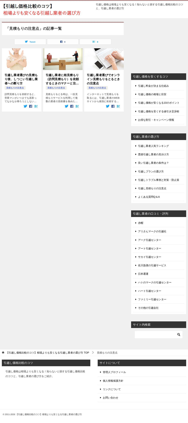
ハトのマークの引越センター (154, 282)
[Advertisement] (158, 45)
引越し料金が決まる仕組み (153, 85)
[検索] (158, 334)
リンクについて (112, 389)
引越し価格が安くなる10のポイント (159, 102)
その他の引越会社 (148, 307)
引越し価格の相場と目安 (152, 94)
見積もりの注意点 (15, 88)
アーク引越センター (149, 240)
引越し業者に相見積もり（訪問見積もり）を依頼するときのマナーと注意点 (62, 79)
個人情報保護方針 (113, 380)
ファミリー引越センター (152, 299)
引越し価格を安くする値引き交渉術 (158, 111)
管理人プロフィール (114, 372)
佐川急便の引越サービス (152, 265)
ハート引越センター (149, 290)
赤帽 (140, 222)
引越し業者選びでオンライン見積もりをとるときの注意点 (103, 79)
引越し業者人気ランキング (153, 145)
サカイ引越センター (149, 256)
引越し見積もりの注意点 (152, 188)
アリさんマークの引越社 (152, 231)
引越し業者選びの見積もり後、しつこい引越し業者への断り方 (21, 79)
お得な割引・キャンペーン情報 (156, 119)
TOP (47, 352)
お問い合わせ (110, 397)
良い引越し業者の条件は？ (153, 162)
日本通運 (143, 273)
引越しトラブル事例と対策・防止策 (158, 179)
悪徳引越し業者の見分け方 (153, 154)
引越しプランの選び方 (151, 171)
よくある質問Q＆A (149, 196)
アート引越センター (149, 248)
